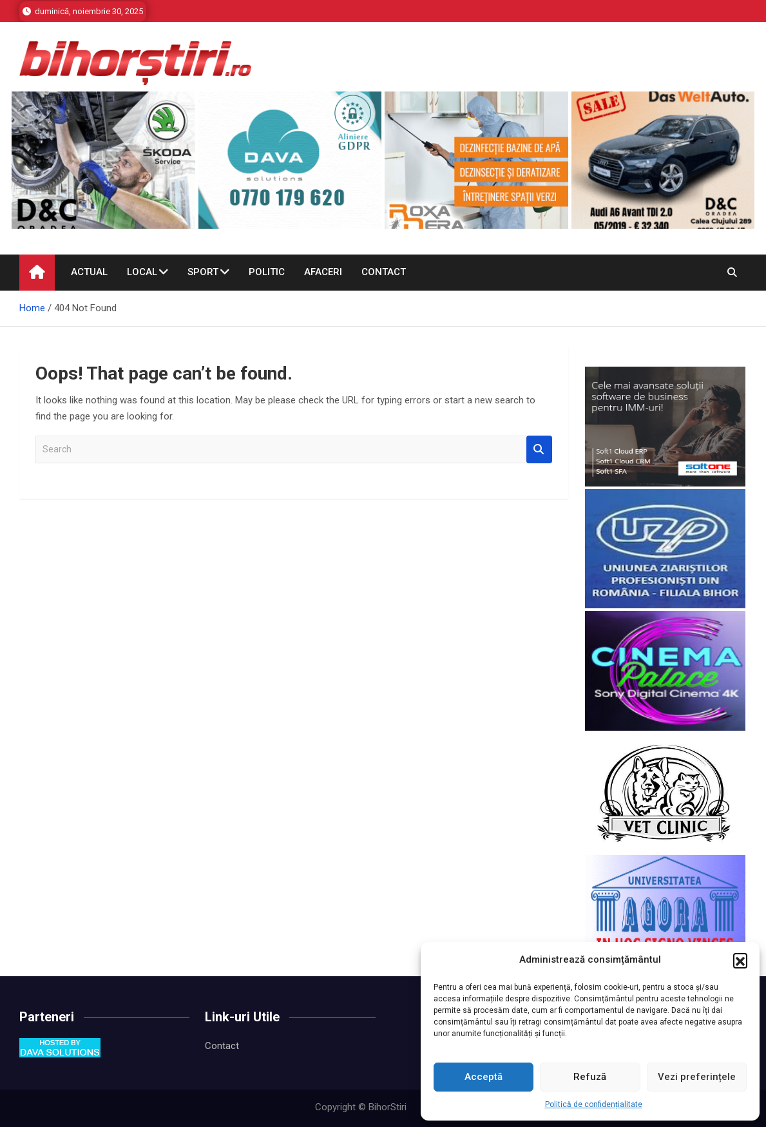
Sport (202, 272)
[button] (740, 960)
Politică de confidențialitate (593, 1104)
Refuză (589, 1077)
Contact (383, 272)
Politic (267, 272)
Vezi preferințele (697, 1077)
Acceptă (483, 1077)
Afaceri (323, 272)
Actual (89, 272)
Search (539, 449)
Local (142, 272)
